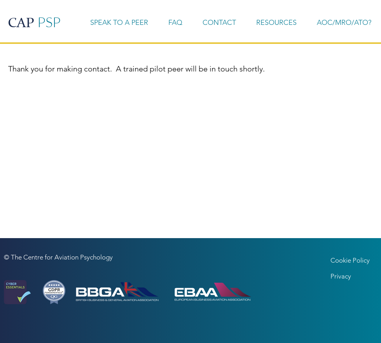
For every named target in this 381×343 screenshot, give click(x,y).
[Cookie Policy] (353, 260)
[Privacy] (351, 276)
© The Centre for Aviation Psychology (58, 257)
